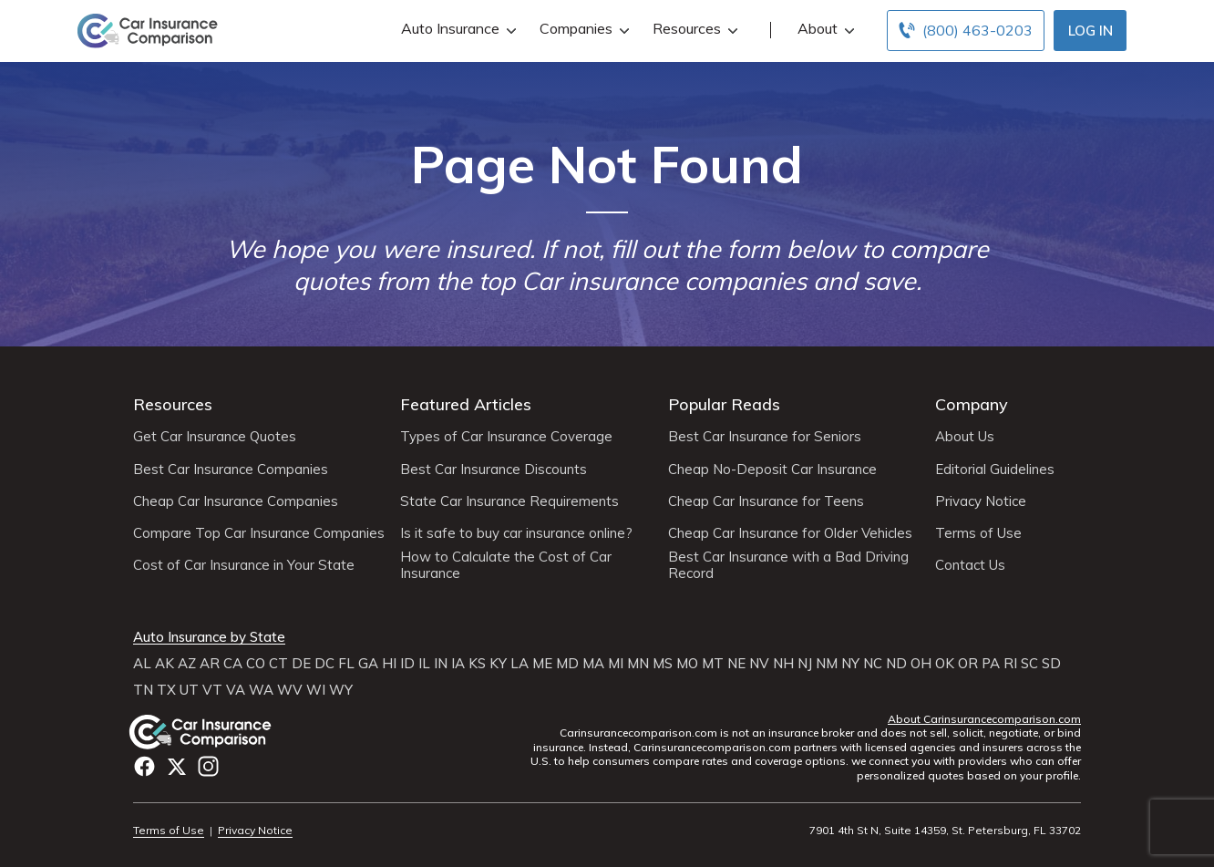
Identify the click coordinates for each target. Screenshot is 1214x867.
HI (389, 663)
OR (968, 663)
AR (210, 663)
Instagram (208, 766)
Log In (1090, 30)
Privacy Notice (980, 501)
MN (638, 663)
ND (896, 663)
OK (944, 663)
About (823, 28)
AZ (187, 663)
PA (991, 663)
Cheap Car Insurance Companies (235, 501)
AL (142, 663)
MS (663, 663)
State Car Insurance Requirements (509, 501)
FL (346, 663)
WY (341, 690)
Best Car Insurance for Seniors (764, 436)
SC (1029, 663)
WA (261, 690)
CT (278, 663)
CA (232, 663)
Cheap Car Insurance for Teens (766, 501)
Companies (582, 28)
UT (189, 690)
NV (759, 663)
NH (783, 663)
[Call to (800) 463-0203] (965, 30)
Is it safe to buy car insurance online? (516, 533)
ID (407, 663)
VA (235, 690)
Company (971, 404)
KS (477, 663)
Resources (693, 28)
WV (290, 690)
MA (593, 663)
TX (166, 690)
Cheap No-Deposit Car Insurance (772, 469)
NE (736, 663)
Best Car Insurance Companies (230, 469)
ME (542, 663)
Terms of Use (978, 533)
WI (315, 690)
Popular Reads (724, 404)
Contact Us (970, 565)
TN (143, 690)
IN (441, 663)
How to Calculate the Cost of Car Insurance (506, 565)
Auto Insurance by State (209, 637)
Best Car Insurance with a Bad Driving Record (788, 565)
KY (498, 663)
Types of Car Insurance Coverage (506, 436)
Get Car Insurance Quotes (214, 436)
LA (519, 663)
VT (212, 690)
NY (850, 663)
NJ (804, 663)
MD (567, 663)
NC (872, 663)
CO (255, 663)
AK (164, 663)
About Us (964, 436)
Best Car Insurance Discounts (493, 469)
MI (615, 663)
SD (1051, 663)
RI (1010, 663)
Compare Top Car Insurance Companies (259, 533)
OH (920, 663)
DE (301, 663)
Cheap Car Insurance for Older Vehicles (790, 533)
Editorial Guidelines (995, 469)
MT (713, 663)
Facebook (144, 766)
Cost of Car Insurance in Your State (244, 565)
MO (687, 663)
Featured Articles (465, 404)
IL (424, 663)
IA (458, 663)
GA (368, 663)
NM (827, 663)
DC (324, 663)
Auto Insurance (456, 28)
